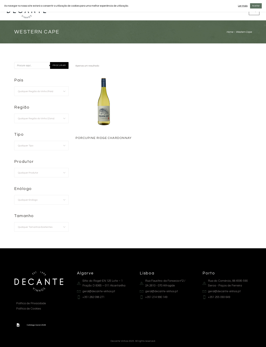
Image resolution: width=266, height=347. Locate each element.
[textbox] (41, 91)
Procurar (59, 65)
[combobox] (41, 91)
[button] (18, 325)
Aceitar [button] (256, 6)
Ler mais (243, 6)
